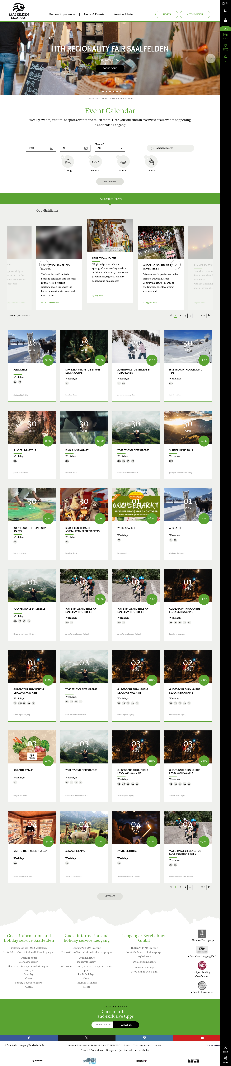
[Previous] (44, 264)
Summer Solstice (204, 265)
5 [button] (113, 91)
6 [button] (117, 91)
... (195, 316)
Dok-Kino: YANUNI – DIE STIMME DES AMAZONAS (82, 371)
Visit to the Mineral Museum (30, 851)
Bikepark (111, 1050)
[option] (110, 58)
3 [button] (106, 91)
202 (203, 316)
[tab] (225, 3)
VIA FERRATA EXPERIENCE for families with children (81, 610)
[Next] (211, 58)
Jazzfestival (125, 1050)
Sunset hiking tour (25, 450)
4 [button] (110, 91)
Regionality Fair (23, 770)
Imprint (158, 1046)
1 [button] (99, 91)
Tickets (167, 14)
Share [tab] (225, 1060)
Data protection (141, 1046)
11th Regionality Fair (104, 258)
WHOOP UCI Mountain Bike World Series (158, 267)
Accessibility (142, 1050)
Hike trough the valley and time (185, 371)
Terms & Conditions (92, 1050)
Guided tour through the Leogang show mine (184, 610)
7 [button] (120, 91)
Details (106, 306)
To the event (110, 68)
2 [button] (103, 91)
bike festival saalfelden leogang (55, 267)
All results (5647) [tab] (110, 199)
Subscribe (126, 1024)
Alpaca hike (20, 369)
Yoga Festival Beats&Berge (133, 450)
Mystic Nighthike (127, 851)
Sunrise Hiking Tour (181, 450)
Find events (110, 181)
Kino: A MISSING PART (77, 450)
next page (110, 896)
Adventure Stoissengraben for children (134, 371)
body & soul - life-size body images (30, 529)
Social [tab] (225, 1049)
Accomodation (195, 14)
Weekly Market (126, 528)
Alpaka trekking (75, 851)
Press (127, 1046)
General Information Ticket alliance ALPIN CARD (94, 1046)
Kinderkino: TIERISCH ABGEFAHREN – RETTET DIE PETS (82, 529)
